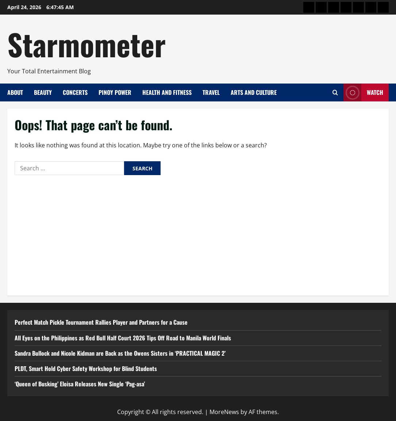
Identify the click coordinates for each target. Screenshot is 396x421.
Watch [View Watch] (363, 92)
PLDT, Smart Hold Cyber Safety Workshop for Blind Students (86, 368)
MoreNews (224, 412)
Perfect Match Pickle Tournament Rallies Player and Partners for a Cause (101, 322)
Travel (211, 92)
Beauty (43, 92)
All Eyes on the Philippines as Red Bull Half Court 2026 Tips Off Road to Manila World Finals (123, 337)
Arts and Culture (254, 92)
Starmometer (86, 44)
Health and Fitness (167, 92)
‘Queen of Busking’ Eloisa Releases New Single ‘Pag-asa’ (80, 383)
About (15, 92)
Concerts (75, 92)
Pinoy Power (115, 92)
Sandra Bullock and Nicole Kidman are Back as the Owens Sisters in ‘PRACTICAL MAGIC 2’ (120, 353)
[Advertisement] (198, 233)
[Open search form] (335, 92)
